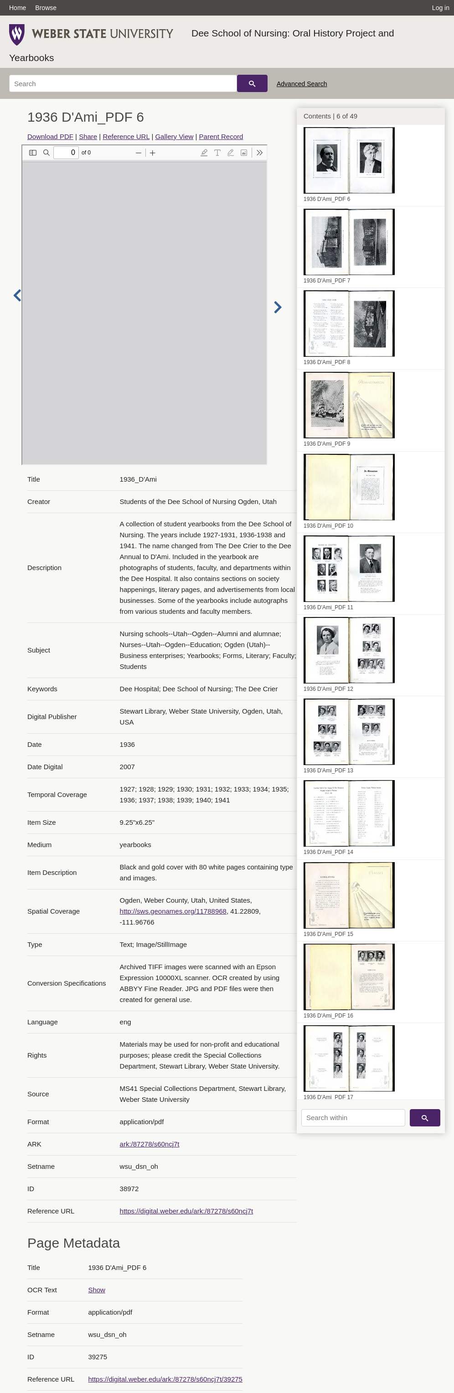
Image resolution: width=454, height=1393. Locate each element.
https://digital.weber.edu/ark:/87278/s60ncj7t (186, 1211)
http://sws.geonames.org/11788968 (173, 911)
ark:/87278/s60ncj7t (150, 1144)
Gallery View (174, 136)
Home (17, 7)
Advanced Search (302, 83)
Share (88, 136)
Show (96, 1290)
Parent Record (221, 136)
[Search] (123, 83)
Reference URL (126, 136)
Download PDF (50, 136)
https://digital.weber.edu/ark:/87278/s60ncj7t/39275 (165, 1379)
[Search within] (353, 1117)
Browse (46, 7)
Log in (440, 7)
